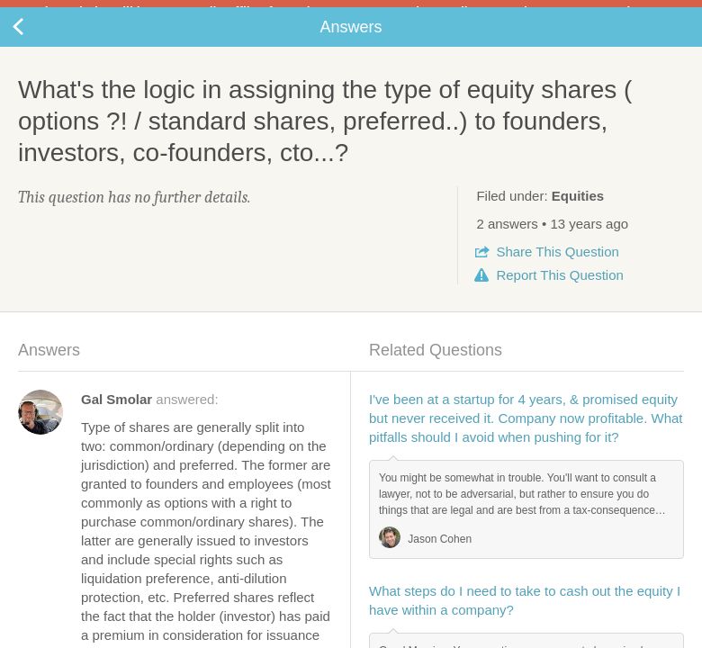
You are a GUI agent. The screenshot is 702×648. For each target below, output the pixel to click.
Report (559, 289)
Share (557, 266)
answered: (150, 413)
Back (36, 41)
